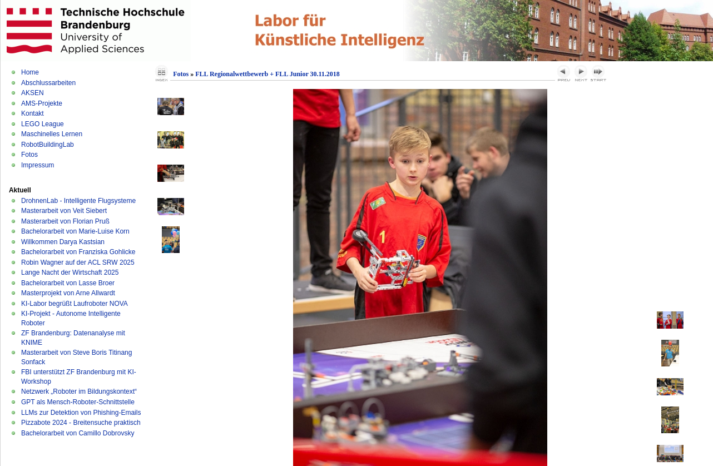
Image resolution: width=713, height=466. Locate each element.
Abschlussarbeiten (48, 83)
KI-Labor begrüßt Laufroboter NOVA (74, 304)
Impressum (37, 165)
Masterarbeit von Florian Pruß (65, 221)
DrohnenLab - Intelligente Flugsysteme (78, 201)
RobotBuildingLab (47, 144)
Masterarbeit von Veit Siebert (64, 211)
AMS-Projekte (41, 103)
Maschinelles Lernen (51, 134)
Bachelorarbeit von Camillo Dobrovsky (77, 433)
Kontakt (32, 113)
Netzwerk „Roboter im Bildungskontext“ (79, 391)
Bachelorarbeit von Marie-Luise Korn (75, 231)
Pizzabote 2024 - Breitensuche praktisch (81, 423)
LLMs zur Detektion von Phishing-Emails (81, 413)
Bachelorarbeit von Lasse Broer (68, 283)
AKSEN (32, 93)
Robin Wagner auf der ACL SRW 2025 (78, 262)
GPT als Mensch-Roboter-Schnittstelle (78, 402)
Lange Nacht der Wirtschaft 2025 (69, 272)
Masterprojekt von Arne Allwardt (68, 293)
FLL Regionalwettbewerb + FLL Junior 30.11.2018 (267, 74)
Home (30, 72)
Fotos (29, 154)
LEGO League (42, 124)
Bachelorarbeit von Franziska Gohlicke (78, 252)
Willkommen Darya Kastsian (63, 242)
